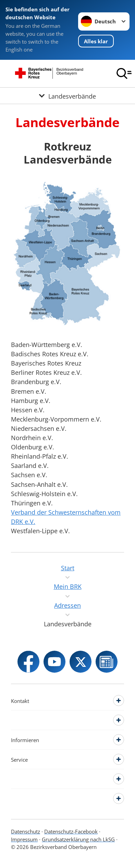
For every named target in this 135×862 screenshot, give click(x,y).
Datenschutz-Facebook (71, 831)
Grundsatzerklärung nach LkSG (78, 839)
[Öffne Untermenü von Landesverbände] (67, 96)
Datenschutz (25, 831)
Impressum (24, 839)
